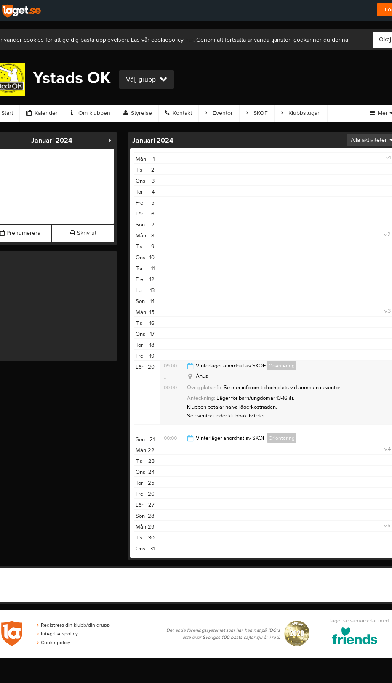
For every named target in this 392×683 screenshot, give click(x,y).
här (189, 40)
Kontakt (178, 113)
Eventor (219, 113)
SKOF (257, 113)
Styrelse (137, 113)
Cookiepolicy (53, 642)
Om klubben (90, 113)
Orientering (282, 365)
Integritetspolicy (57, 633)
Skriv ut (83, 233)
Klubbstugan (301, 113)
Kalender (42, 113)
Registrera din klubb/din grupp (73, 625)
